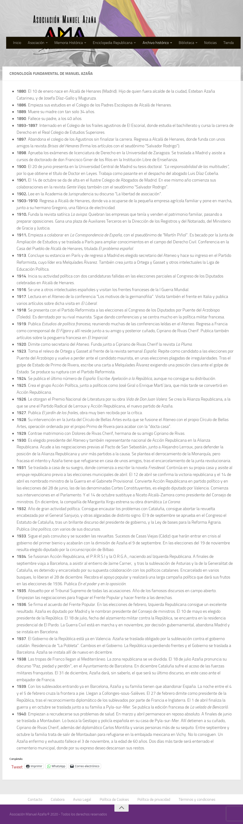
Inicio (17, 42)
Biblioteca (186, 42)
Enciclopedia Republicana (113, 42)
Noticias (210, 42)
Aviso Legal (82, 799)
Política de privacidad (153, 799)
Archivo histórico (156, 42)
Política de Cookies (114, 799)
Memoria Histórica (69, 42)
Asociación (36, 42)
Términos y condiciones (197, 799)
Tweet (17, 766)
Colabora (58, 799)
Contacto (35, 799)
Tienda (228, 42)
